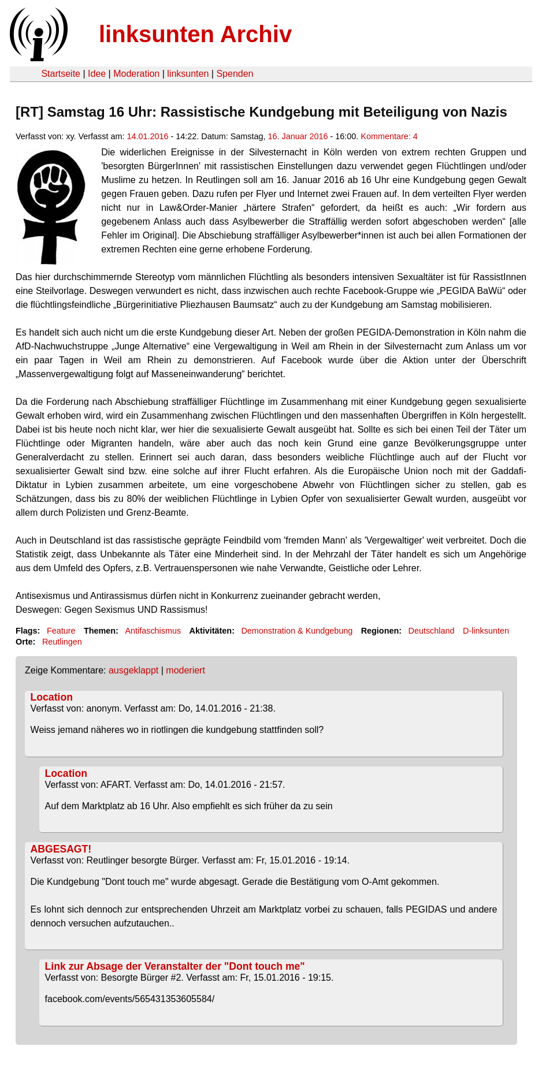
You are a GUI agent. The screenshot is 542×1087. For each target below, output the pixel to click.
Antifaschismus (153, 630)
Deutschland (432, 630)
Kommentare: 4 (389, 136)
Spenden (234, 74)
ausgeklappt (133, 670)
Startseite (60, 74)
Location (52, 697)
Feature (61, 630)
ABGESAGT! (61, 849)
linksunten (188, 74)
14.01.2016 (147, 136)
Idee (97, 74)
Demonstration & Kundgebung (296, 630)
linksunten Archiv (195, 34)
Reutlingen (62, 641)
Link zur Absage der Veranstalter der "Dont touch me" (175, 966)
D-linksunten (486, 630)
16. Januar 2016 (298, 136)
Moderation (136, 74)
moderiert (185, 670)
